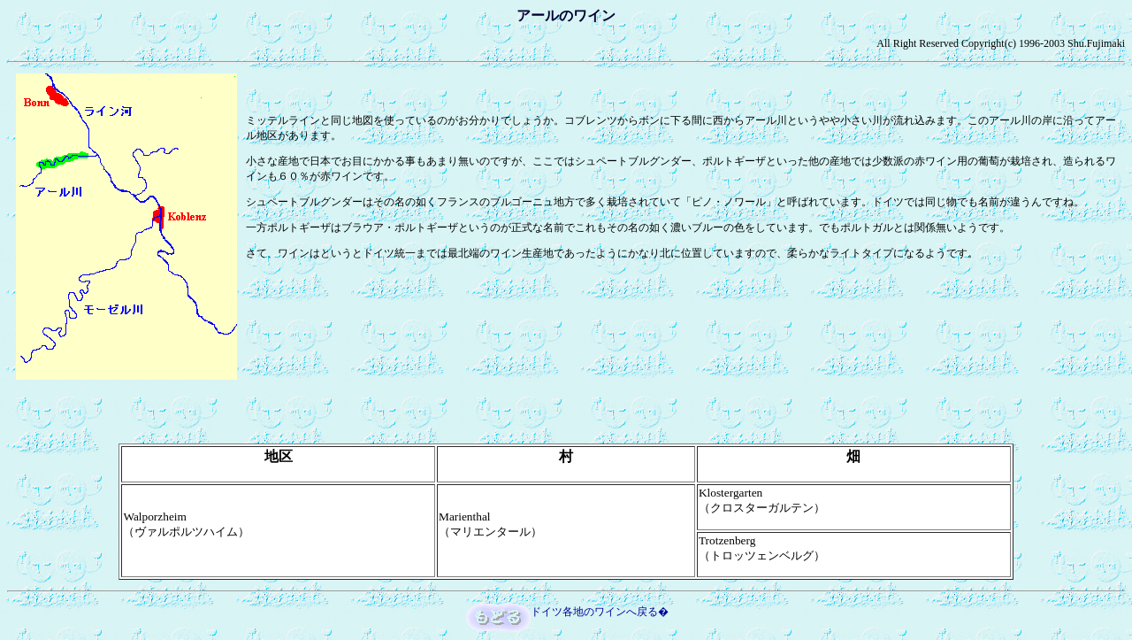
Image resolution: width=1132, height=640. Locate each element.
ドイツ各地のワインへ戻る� (600, 611)
